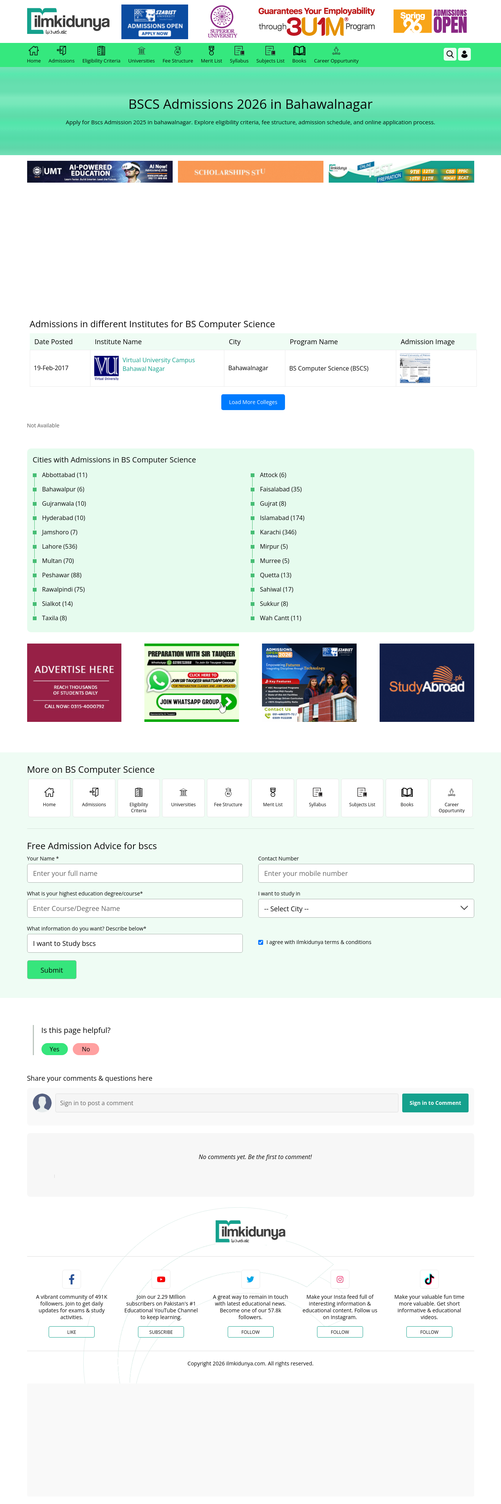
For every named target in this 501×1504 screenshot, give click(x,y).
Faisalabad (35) (281, 489)
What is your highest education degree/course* (85, 893)
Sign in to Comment (435, 1102)
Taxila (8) (54, 618)
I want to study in (279, 893)
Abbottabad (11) (64, 475)
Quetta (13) (275, 575)
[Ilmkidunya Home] (68, 21)
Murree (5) (275, 561)
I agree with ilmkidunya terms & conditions (319, 942)
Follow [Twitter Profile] (250, 1332)
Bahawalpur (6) (63, 489)
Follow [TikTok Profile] (429, 1332)
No (86, 1049)
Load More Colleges (253, 402)
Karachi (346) (278, 532)
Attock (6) (273, 475)
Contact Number (278, 858)
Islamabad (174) (282, 518)
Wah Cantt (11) (281, 618)
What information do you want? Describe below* (87, 928)
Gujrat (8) (273, 503)
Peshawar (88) (62, 575)
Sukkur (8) (274, 603)
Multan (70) (58, 561)
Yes (55, 1049)
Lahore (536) (59, 546)
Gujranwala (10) (64, 503)
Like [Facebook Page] (71, 1332)
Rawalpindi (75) (63, 589)
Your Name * (43, 858)
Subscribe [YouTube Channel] (161, 1332)
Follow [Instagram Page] (340, 1332)
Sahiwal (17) (277, 589)
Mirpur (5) (274, 546)
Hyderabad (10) (63, 518)
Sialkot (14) (57, 603)
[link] (154, 22)
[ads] (74, 683)
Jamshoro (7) (60, 532)
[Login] (464, 54)
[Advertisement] (251, 241)
